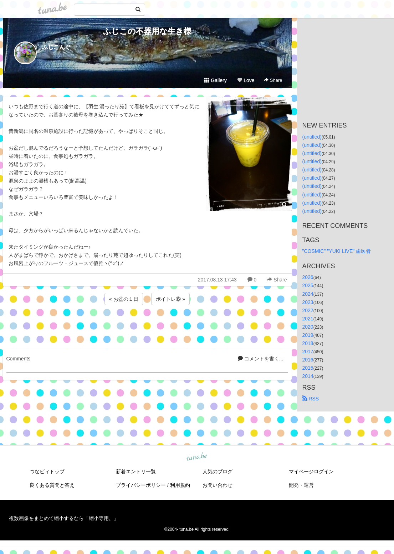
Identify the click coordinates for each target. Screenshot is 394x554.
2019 (307, 335)
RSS (310, 398)
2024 (307, 294)
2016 (307, 360)
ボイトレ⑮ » (170, 299)
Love (245, 80)
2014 (307, 376)
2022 (307, 310)
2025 (307, 285)
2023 (307, 302)
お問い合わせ (217, 485)
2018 (307, 343)
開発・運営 (301, 485)
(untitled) (312, 137)
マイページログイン (311, 471)
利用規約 (180, 485)
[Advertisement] (147, 326)
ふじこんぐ (56, 47)
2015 (307, 368)
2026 (307, 277)
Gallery (215, 80)
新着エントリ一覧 (136, 471)
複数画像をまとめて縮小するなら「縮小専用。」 (64, 518)
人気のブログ (217, 471)
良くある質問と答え (52, 485)
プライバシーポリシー (141, 485)
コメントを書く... (260, 358)
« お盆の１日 (123, 299)
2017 (307, 351)
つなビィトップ (47, 471)
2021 (307, 318)
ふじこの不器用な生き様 (147, 31)
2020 (307, 327)
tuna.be (197, 457)
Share (273, 80)
